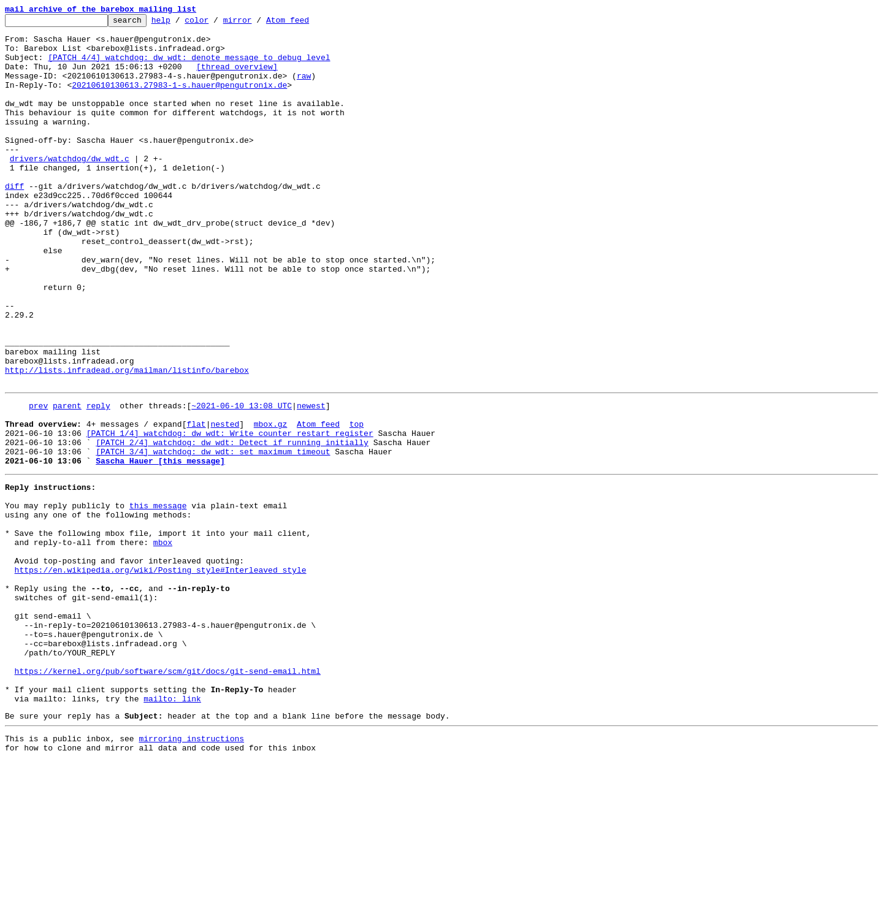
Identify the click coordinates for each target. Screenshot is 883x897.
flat (195, 502)
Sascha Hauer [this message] (160, 546)
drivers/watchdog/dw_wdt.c (69, 187)
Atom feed (306, 23)
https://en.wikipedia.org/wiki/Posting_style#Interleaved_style (161, 674)
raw (304, 88)
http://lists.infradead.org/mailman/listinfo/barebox (127, 441)
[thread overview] (237, 77)
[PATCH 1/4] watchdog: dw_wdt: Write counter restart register (229, 513)
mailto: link (172, 828)
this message (158, 597)
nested (224, 502)
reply (98, 480)
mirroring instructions (191, 872)
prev (38, 480)
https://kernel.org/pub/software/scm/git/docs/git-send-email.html (168, 795)
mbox (162, 641)
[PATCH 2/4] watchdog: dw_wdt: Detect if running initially (232, 524)
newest (311, 480)
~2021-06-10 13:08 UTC (241, 480)
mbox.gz (271, 502)
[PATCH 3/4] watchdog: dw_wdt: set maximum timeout (213, 535)
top (357, 502)
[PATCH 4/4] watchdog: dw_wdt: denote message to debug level (189, 66)
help (179, 23)
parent (67, 480)
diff (14, 220)
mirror (256, 23)
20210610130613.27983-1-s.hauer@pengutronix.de (179, 99)
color (215, 23)
